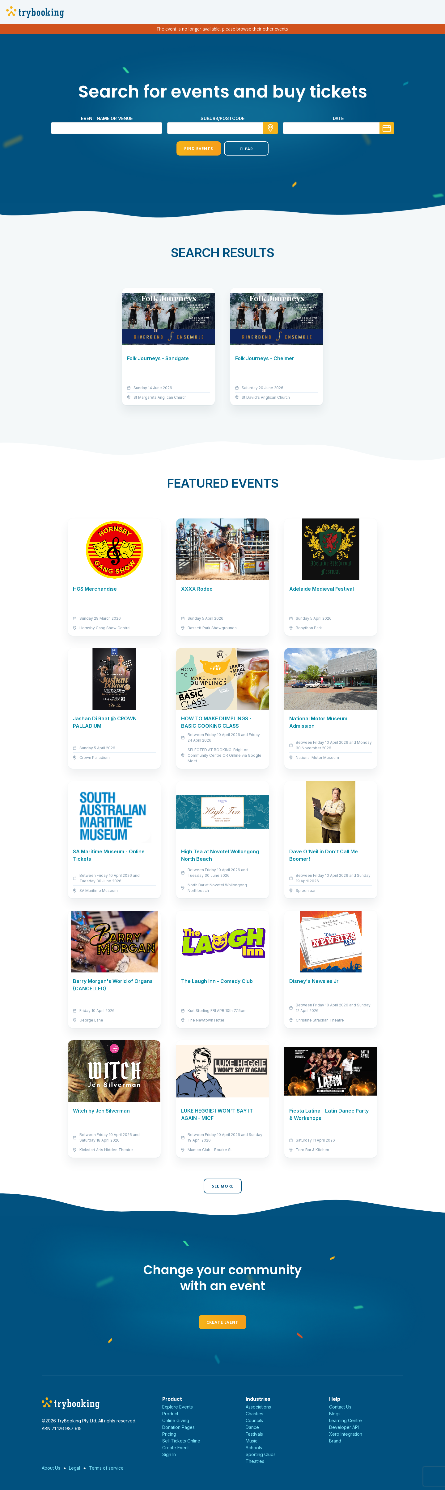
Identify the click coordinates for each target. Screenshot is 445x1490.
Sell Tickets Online (181, 1440)
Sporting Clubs (261, 1454)
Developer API (344, 1427)
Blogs (335, 1413)
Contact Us (340, 1406)
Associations (258, 1406)
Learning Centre (345, 1420)
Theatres (255, 1461)
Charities (254, 1413)
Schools (254, 1447)
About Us (51, 1468)
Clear (246, 149)
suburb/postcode (222, 118)
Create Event (222, 1322)
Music (251, 1440)
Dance (252, 1427)
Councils (254, 1420)
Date (338, 118)
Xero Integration (345, 1434)
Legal (74, 1468)
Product (170, 1413)
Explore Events (177, 1406)
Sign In (169, 1454)
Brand (335, 1440)
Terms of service (106, 1468)
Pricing (169, 1434)
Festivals (254, 1434)
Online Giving (175, 1420)
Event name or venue (107, 118)
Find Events (198, 148)
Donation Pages (178, 1427)
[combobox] (222, 128)
